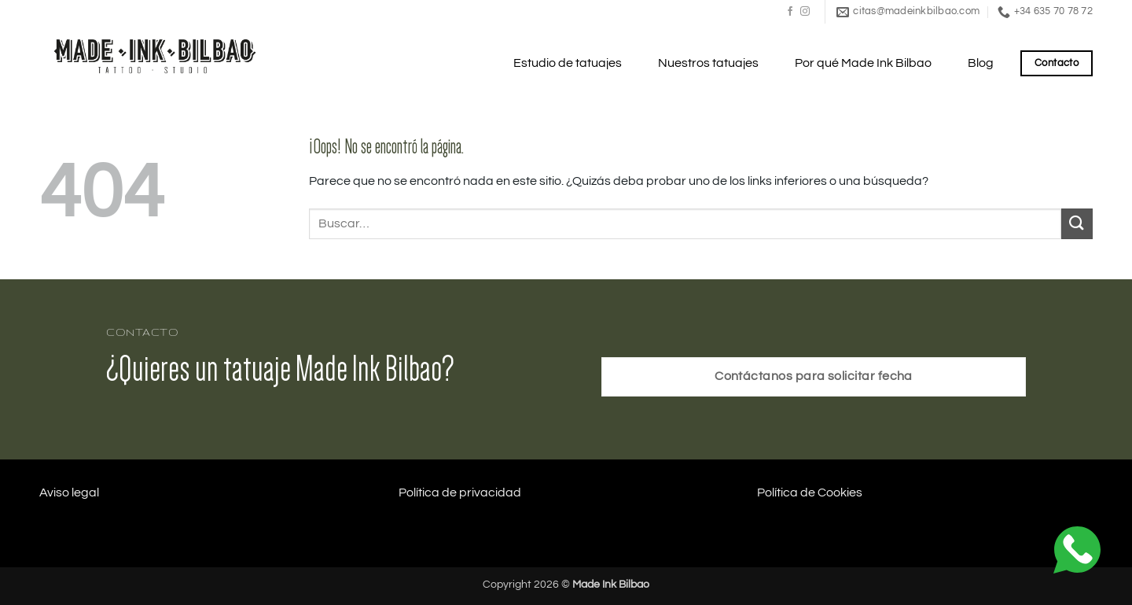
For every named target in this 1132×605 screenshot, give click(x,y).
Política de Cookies (809, 492)
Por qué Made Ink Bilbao (863, 63)
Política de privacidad (460, 492)
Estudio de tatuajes (567, 63)
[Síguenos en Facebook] (790, 11)
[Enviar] (1077, 223)
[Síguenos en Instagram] (805, 11)
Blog (981, 63)
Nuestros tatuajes (708, 63)
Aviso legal (69, 492)
